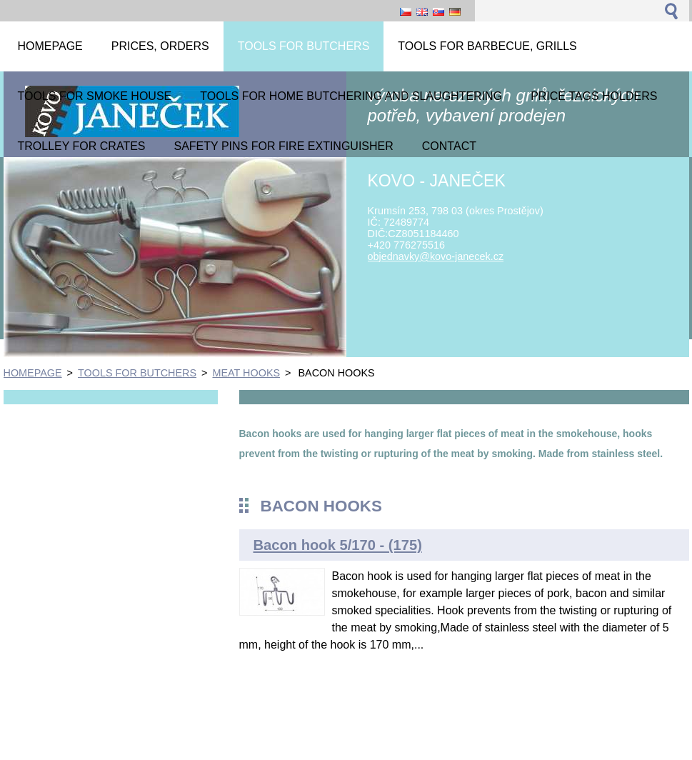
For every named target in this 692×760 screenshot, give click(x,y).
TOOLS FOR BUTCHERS (137, 373)
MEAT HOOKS (246, 373)
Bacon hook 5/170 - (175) (338, 545)
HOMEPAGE (33, 373)
